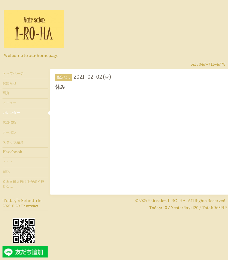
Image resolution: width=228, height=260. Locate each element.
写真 (6, 94)
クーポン (10, 133)
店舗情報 (10, 123)
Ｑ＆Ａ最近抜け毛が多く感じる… (23, 184)
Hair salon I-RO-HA (167, 201)
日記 (6, 172)
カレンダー (11, 113)
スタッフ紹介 (13, 143)
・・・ (8, 162)
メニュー (10, 103)
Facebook (12, 152)
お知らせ (10, 84)
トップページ (13, 74)
